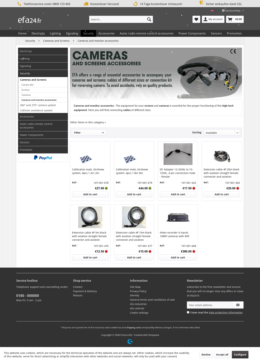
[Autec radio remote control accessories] (146, 33)
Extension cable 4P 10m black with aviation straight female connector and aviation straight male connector (133, 236)
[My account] (213, 19)
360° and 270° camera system (38, 105)
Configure (240, 354)
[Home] (22, 33)
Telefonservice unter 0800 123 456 (43, 4)
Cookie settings (139, 312)
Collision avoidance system (36, 110)
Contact (77, 287)
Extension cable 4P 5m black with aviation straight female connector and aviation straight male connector (89, 236)
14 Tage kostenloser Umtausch (157, 3)
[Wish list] (196, 19)
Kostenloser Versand (101, 4)
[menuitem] (121, 19)
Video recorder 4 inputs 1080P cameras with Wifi (174, 234)
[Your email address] (209, 305)
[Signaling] (72, 33)
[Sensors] (216, 33)
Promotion (26, 149)
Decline (206, 354)
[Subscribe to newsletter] (238, 305)
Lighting (25, 58)
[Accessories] (106, 33)
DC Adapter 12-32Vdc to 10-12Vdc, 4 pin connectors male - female (177, 173)
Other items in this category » (88, 122)
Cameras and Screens (33, 79)
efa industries (138, 304)
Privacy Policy (138, 291)
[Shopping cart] (235, 19)
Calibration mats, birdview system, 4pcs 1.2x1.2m (88, 171)
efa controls (137, 308)
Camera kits (27, 84)
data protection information (225, 312)
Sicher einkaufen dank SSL (220, 3)
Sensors (24, 142)
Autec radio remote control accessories (36, 125)
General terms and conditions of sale (152, 299)
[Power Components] (192, 33)
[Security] (88, 33)
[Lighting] (55, 33)
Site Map (135, 287)
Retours (78, 295)
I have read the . (216, 312)
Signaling (25, 66)
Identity (134, 295)
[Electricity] (38, 33)
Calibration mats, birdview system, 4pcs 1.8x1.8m (132, 171)
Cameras (26, 94)
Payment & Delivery (85, 291)
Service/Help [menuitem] (231, 10)
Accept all (222, 354)
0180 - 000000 (27, 295)
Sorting (196, 132)
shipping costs (133, 327)
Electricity (26, 51)
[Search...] (121, 19)
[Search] (149, 19)
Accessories (27, 116)
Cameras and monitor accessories (39, 99)
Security (25, 73)
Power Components (31, 135)
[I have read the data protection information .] (188, 312)
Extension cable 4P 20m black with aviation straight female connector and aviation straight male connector (221, 173)
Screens (25, 89)
